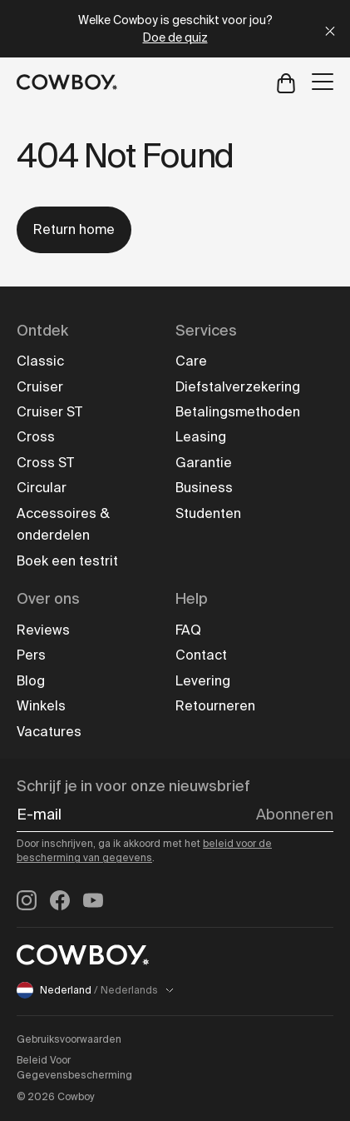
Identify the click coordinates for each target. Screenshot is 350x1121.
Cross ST (45, 462)
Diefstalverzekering (237, 387)
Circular (42, 487)
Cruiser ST (49, 412)
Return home (74, 229)
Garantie (203, 462)
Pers (31, 655)
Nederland (96, 990)
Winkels (41, 706)
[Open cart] (286, 82)
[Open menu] (322, 81)
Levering (202, 681)
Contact (201, 655)
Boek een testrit (67, 561)
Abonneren (294, 815)
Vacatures (49, 731)
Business (204, 487)
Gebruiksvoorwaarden (69, 1039)
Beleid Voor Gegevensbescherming (74, 1068)
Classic (40, 361)
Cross (36, 437)
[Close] (330, 28)
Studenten (208, 513)
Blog (31, 681)
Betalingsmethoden (237, 412)
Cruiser (40, 387)
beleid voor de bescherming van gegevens (144, 851)
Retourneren (215, 706)
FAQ (188, 630)
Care (191, 361)
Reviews (43, 630)
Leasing (200, 437)
